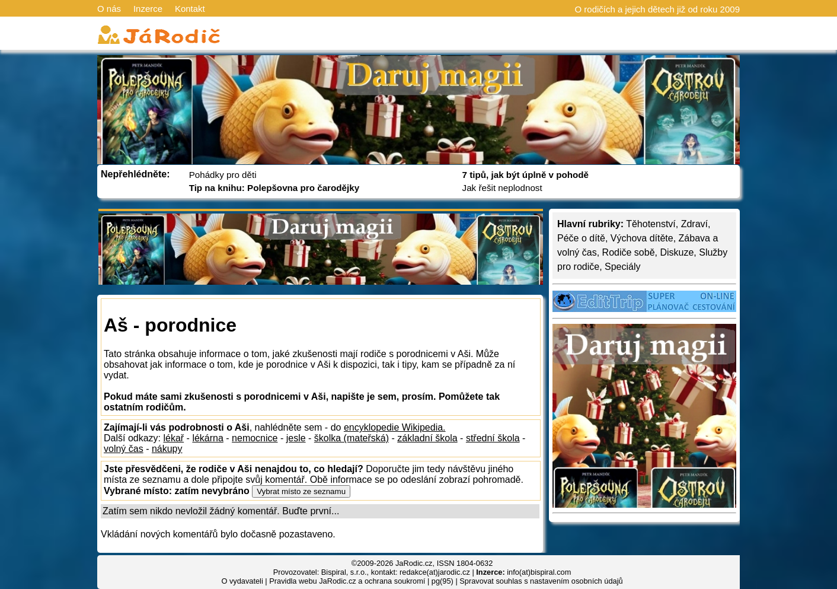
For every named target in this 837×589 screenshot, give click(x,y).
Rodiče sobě (628, 252)
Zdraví (694, 224)
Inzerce (147, 9)
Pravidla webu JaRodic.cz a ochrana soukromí (347, 581)
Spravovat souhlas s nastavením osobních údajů (540, 581)
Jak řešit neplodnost (502, 188)
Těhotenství (651, 224)
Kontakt (190, 9)
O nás (109, 9)
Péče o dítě (581, 238)
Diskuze (677, 252)
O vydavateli (242, 581)
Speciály (622, 267)
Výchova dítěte (642, 238)
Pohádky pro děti (223, 175)
